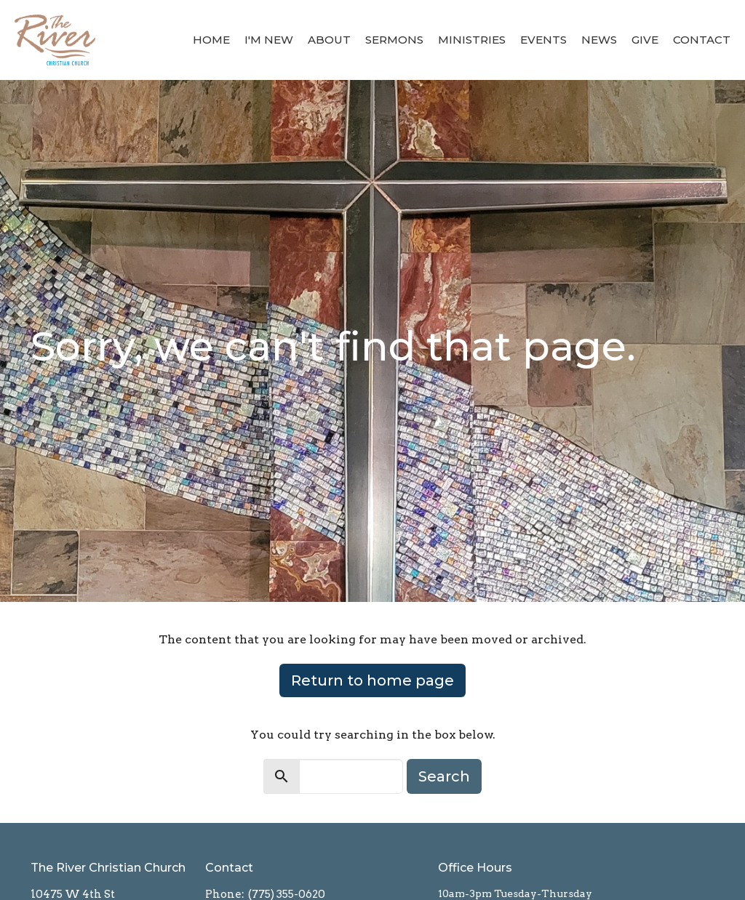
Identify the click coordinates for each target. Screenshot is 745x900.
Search (444, 776)
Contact (701, 40)
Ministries (472, 40)
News (599, 40)
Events (543, 40)
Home (211, 40)
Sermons (394, 40)
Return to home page (372, 680)
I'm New (268, 40)
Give (645, 40)
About (329, 40)
